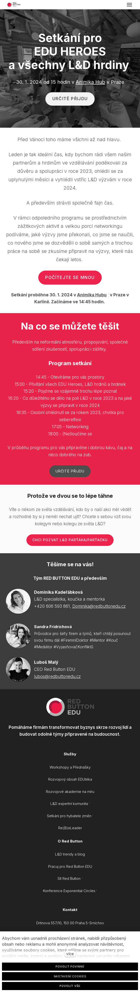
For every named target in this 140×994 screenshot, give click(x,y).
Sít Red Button (69, 878)
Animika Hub (90, 82)
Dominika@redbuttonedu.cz (99, 606)
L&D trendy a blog (70, 854)
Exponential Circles (79, 890)
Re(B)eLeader (70, 828)
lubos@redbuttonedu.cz (57, 676)
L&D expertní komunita (69, 803)
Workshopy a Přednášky (70, 767)
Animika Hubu (92, 294)
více (70, 953)
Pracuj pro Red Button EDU (70, 866)
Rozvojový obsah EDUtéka (70, 779)
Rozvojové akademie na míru (70, 791)
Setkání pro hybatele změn (69, 816)
